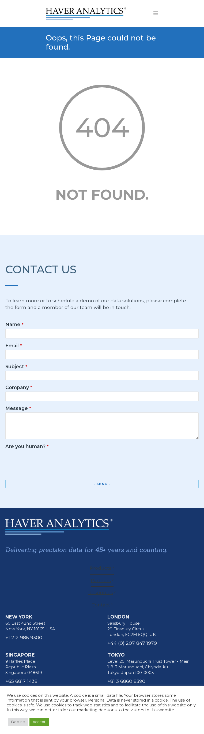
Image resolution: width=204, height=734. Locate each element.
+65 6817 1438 (21, 681)
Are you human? (27, 446)
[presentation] (46, 461)
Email (13, 345)
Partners (101, 580)
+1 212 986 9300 (23, 637)
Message (18, 408)
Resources (100, 592)
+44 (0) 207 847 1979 (132, 643)
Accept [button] (39, 722)
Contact (101, 605)
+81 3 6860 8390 (126, 681)
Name (14, 324)
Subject (16, 366)
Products (100, 568)
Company (18, 387)
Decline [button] (18, 722)
